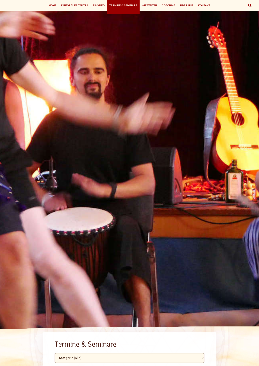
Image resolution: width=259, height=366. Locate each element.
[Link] (129, 187)
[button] (249, 5)
